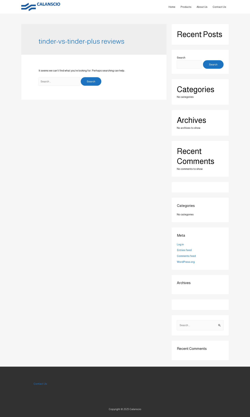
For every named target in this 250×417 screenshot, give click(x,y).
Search (181, 57)
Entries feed (184, 250)
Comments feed (186, 255)
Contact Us (219, 6)
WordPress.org (186, 261)
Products (185, 6)
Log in (180, 244)
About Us (202, 6)
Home (172, 6)
